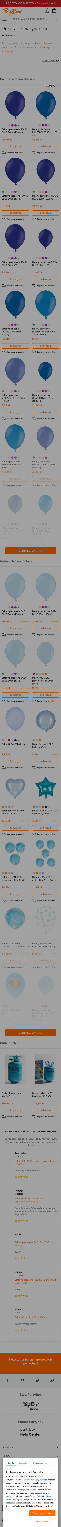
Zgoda (11, 1463)
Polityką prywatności (37, 1480)
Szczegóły (23, 1463)
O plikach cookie (40, 1463)
